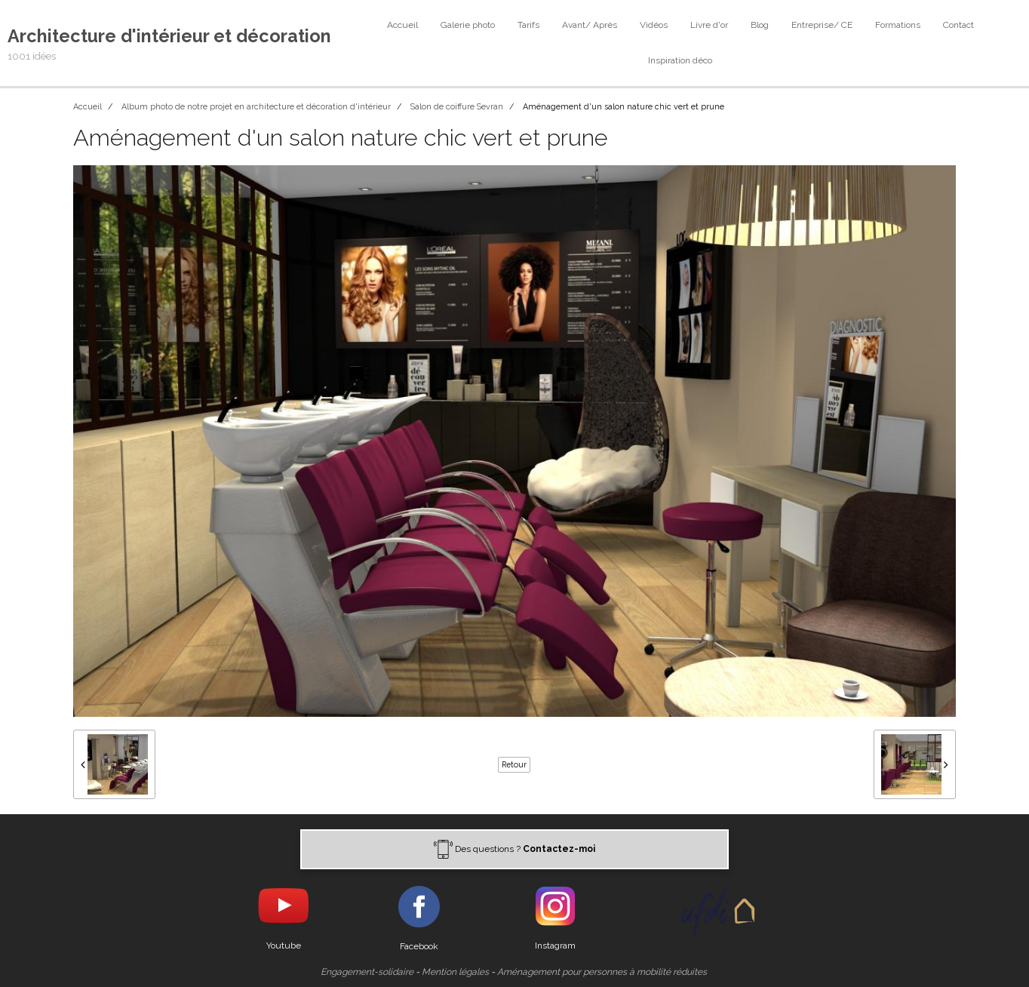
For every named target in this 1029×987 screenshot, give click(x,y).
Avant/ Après (589, 25)
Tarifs (528, 25)
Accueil (402, 25)
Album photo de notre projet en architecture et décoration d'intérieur (256, 107)
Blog (760, 25)
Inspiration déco (680, 60)
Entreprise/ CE (821, 25)
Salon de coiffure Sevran (456, 107)
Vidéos (654, 25)
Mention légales (455, 972)
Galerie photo (468, 25)
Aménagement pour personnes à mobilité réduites (602, 972)
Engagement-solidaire (367, 972)
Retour (514, 764)
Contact (958, 25)
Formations (897, 25)
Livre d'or (709, 25)
